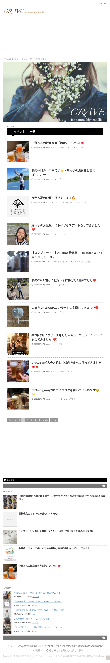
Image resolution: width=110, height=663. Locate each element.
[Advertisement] (55, 36)
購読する (9, 480)
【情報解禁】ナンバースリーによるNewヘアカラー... (38, 601)
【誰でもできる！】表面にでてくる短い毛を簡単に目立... (40, 610)
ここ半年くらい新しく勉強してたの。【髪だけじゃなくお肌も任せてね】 (56, 531)
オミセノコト (64, 148)
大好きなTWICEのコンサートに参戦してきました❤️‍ (65, 307)
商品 (89, 262)
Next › (45, 420)
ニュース (73, 148)
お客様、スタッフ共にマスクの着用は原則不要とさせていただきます (54, 548)
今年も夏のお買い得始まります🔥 (53, 197)
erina (48, 148)
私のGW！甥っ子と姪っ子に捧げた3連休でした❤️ (64, 280)
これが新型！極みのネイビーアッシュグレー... (35, 619)
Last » (53, 420)
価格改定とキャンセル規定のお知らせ (38, 513)
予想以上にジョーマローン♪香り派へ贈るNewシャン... (38, 593)
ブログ (80, 148)
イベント (54, 148)
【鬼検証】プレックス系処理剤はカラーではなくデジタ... (40, 627)
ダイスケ (68, 202)
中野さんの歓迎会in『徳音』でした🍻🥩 (58, 143)
